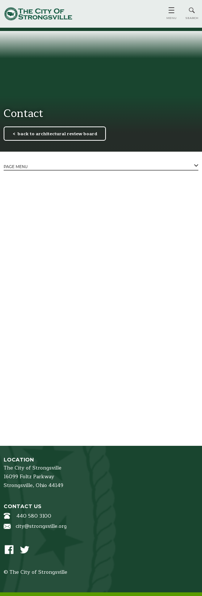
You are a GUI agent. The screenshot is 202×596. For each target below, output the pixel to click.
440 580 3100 (33, 516)
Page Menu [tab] (16, 166)
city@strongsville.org (41, 526)
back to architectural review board (57, 133)
